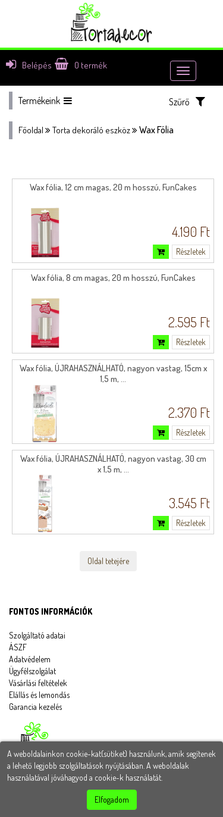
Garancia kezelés (35, 707)
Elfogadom (112, 799)
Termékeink (45, 100)
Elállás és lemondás (39, 695)
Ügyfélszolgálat (32, 671)
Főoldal (30, 130)
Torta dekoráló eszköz (91, 130)
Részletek (191, 251)
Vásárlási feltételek (38, 683)
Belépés (29, 65)
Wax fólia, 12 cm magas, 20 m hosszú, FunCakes (113, 187)
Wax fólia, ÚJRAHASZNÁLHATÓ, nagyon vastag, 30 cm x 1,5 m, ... (113, 464)
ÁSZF (18, 647)
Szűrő (187, 101)
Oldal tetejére (108, 561)
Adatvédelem (30, 659)
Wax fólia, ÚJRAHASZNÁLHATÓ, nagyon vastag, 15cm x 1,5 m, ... (113, 373)
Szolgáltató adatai (37, 635)
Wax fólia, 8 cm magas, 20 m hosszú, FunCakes (113, 277)
